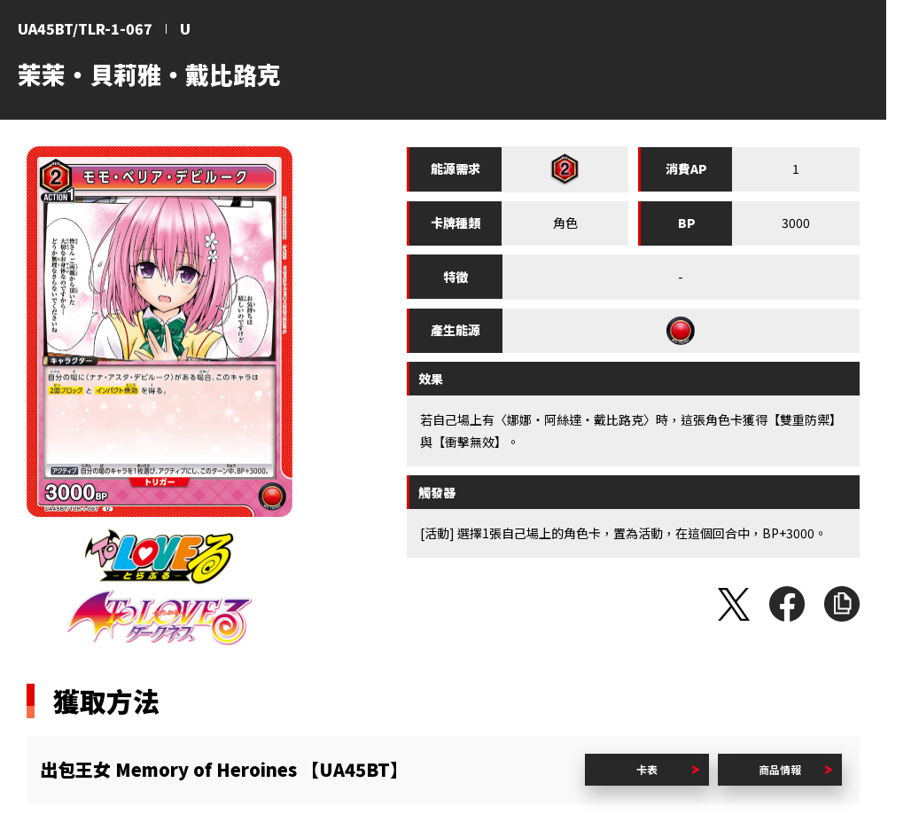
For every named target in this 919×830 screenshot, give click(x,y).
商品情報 (780, 769)
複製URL (842, 604)
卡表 (647, 769)
